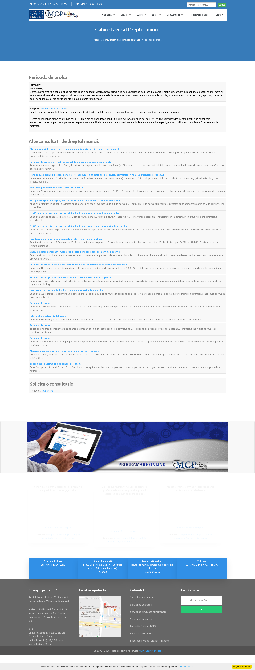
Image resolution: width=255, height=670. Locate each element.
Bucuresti (135, 640)
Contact (219, 14)
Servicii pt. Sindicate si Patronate (148, 611)
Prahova (164, 640)
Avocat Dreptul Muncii (53, 108)
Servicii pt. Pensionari (141, 619)
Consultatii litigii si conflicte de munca (121, 39)
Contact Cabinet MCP (141, 633)
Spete (155, 14)
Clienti (140, 14)
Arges (146, 640)
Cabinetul (107, 14)
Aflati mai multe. (185, 666)
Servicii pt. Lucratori (141, 604)
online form (47, 390)
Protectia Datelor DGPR (143, 626)
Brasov (154, 640)
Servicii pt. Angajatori (142, 597)
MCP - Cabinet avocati (150, 650)
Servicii (124, 14)
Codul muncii (173, 14)
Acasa (96, 39)
